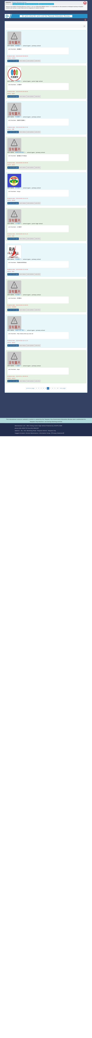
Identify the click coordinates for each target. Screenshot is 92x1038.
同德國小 (18, 259)
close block (85, 3)
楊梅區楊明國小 (20, 152)
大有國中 (18, 81)
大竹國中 (18, 223)
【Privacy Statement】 (58, 433)
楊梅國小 (18, 45)
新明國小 (18, 188)
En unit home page (13, 60)
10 (57, 388)
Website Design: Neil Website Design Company (9, 429)
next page (63, 388)
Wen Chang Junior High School (36, 425)
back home (75, 428)
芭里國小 (18, 294)
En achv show (9, 3)
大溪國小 (18, 365)
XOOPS (56, 425)
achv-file (37, 60)
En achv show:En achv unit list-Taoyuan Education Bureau (46, 16)
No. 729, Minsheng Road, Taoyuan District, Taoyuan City (38, 430)
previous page (30, 388)
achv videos (23, 60)
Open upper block (85, 19)
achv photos (30, 60)
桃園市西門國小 (20, 330)
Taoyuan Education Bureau (19, 2)
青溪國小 (18, 116)
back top (84, 428)
